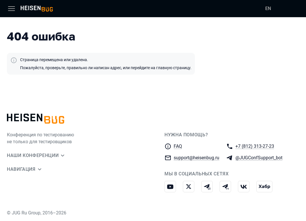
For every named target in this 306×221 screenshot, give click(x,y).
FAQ (178, 146)
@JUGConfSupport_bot (258, 157)
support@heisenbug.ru (196, 157)
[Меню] (11, 8)
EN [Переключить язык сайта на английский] (268, 8)
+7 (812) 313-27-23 (254, 146)
